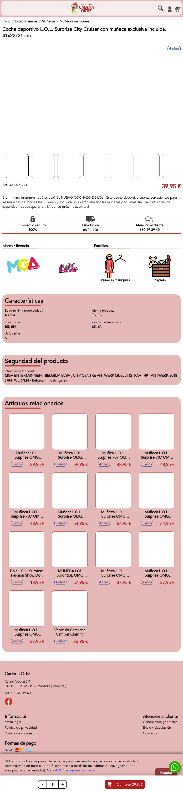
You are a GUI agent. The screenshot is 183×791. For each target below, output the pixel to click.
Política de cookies (18, 733)
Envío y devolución (157, 727)
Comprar (129, 784)
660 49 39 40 (21, 693)
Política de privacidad (21, 727)
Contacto (150, 733)
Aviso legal (13, 722)
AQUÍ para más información (76, 770)
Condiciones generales (160, 722)
